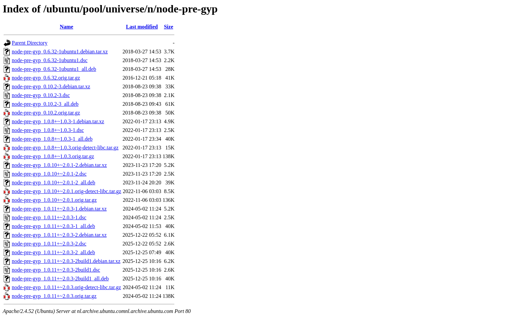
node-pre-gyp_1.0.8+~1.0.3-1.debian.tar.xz (58, 121)
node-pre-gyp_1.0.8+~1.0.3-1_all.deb (52, 139)
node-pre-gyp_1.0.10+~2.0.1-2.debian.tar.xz (59, 165)
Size (168, 27)
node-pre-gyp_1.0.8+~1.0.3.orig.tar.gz (53, 156)
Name (66, 27)
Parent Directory (29, 43)
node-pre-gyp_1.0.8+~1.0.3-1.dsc (48, 130)
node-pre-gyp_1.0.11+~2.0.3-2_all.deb (53, 252)
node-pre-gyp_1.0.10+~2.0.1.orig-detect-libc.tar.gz (66, 191)
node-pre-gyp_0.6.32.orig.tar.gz (46, 78)
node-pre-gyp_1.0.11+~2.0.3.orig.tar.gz (54, 296)
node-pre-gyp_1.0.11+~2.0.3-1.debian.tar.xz (59, 209)
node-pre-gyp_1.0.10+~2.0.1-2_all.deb (53, 182)
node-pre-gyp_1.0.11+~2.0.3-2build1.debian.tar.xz (66, 261)
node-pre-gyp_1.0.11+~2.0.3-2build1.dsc (56, 270)
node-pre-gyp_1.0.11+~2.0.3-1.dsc (49, 217)
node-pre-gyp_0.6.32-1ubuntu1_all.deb (54, 69)
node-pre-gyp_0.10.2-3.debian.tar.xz (51, 86)
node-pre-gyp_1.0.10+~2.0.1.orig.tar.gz (54, 200)
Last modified (142, 27)
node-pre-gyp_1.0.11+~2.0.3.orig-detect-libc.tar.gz (66, 287)
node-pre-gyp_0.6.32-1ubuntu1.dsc (49, 60)
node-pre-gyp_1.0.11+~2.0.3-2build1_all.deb (60, 278)
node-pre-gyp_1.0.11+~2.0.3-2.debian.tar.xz (59, 235)
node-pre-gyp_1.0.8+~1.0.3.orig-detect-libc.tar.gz (65, 147)
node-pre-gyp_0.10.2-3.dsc (41, 95)
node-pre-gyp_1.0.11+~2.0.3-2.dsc (49, 243)
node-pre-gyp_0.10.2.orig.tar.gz (46, 113)
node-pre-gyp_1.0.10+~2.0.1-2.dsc (49, 174)
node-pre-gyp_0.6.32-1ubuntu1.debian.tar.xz (60, 51)
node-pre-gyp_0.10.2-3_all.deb (45, 104)
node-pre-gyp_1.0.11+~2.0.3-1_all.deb (53, 226)
